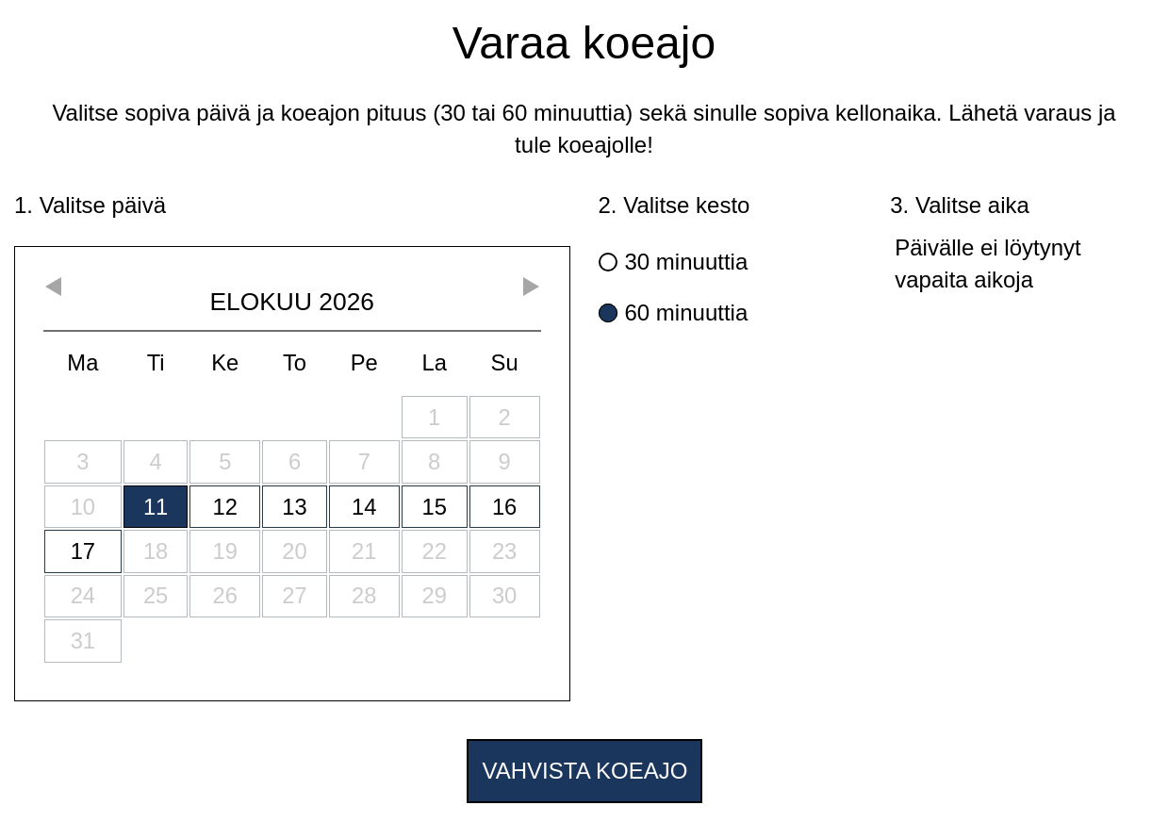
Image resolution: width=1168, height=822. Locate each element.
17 (83, 551)
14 (364, 506)
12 (225, 506)
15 (433, 506)
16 (504, 506)
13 (294, 506)
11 (155, 506)
